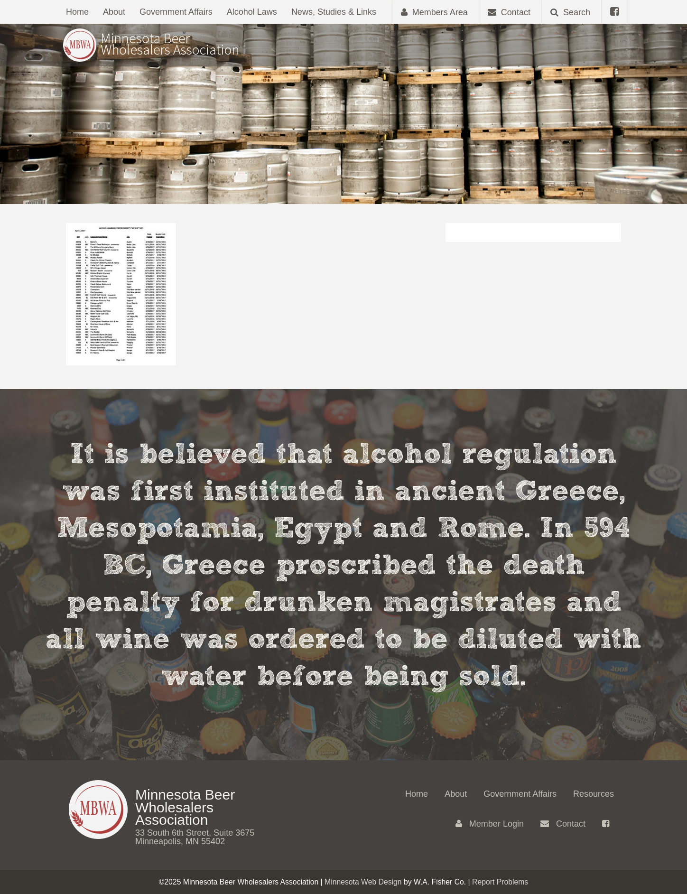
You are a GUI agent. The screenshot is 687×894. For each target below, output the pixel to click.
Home (77, 12)
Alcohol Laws (252, 12)
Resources (593, 794)
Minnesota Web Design (363, 882)
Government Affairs (176, 12)
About (114, 12)
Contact (562, 824)
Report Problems (500, 882)
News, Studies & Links (333, 12)
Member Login (489, 824)
